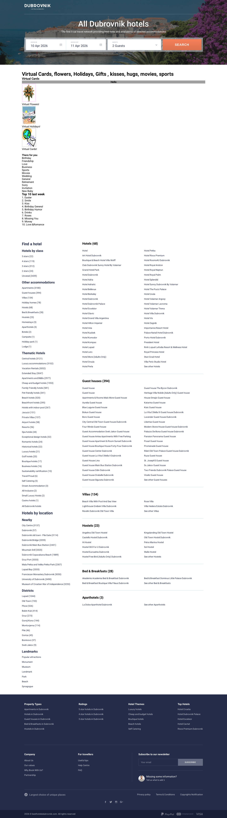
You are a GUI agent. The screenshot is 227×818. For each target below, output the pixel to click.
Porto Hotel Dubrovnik (155, 337)
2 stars (25, 271)
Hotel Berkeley (89, 294)
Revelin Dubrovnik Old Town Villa (98, 511)
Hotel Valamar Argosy (155, 299)
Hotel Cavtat (184, 724)
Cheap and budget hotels (34, 383)
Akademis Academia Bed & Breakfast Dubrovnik (105, 578)
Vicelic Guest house (153, 475)
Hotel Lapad (88, 347)
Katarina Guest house (154, 402)
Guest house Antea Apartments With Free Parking (106, 436)
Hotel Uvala (149, 294)
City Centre (27, 525)
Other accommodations (38, 282)
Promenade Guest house (156, 446)
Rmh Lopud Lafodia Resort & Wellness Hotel (165, 347)
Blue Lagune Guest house (94, 407)
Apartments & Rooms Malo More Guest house (104, 397)
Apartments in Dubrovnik (36, 709)
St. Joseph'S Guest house (156, 460)
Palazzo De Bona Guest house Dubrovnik (164, 431)
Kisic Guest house (152, 407)
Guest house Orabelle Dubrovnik (98, 475)
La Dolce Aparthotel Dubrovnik (97, 604)
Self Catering (134, 729)
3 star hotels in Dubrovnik (91, 719)
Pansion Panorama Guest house (160, 436)
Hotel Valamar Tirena (154, 308)
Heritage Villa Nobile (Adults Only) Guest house (167, 393)
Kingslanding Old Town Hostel (158, 532)
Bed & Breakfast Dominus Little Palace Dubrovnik (168, 578)
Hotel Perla (87, 366)
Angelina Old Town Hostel (94, 532)
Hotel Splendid (151, 279)
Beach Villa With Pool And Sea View (99, 501)
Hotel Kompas (89, 342)
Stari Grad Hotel (152, 357)
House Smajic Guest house (157, 397)
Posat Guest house (153, 441)
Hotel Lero (87, 352)
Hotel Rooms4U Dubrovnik (157, 260)
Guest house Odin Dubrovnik (96, 470)
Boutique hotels (136, 719)
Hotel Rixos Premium (154, 255)
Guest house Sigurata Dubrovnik (98, 480)
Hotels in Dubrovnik (33, 714)
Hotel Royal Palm (152, 275)
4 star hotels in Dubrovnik (91, 714)
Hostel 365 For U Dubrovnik (95, 547)
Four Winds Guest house (94, 426)
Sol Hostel (149, 547)
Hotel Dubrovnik (90, 275)
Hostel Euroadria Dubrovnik (95, 552)
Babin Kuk (27, 611)
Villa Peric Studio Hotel (155, 361)
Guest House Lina (91, 460)
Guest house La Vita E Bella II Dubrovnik (101, 455)
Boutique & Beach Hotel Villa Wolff (99, 260)
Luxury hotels (135, 709)
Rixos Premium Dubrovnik (190, 729)
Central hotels (28, 358)
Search (182, 44)
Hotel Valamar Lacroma (155, 304)
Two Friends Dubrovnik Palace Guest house (165, 470)
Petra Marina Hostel (154, 542)
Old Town (26, 601)
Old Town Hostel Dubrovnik (157, 537)
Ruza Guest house (153, 455)
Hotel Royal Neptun (153, 270)
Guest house (88, 388)
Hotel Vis (148, 318)
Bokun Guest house (91, 412)
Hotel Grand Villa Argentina (95, 318)
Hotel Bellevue (89, 289)
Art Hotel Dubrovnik (91, 255)
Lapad (25, 596)
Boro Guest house (91, 417)
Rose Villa (149, 501)
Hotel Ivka (87, 328)
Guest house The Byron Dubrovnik (160, 388)
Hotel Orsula (88, 361)
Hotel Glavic (88, 313)
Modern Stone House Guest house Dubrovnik (166, 426)
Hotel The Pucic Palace (155, 289)
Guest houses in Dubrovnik (37, 719)
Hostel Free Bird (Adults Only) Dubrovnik (101, 556)
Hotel (84, 250)
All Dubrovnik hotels (31, 506)
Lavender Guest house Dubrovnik (160, 417)
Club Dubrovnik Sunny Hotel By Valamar (101, 265)
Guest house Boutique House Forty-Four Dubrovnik (107, 446)
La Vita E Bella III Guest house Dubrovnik (163, 412)
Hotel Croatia (184, 709)
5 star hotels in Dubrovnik (91, 709)
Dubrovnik (27, 530)
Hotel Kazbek (88, 332)
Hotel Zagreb (150, 323)
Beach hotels (134, 724)
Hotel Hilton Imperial (92, 323)
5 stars (25, 256)
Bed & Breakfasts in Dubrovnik (39, 724)
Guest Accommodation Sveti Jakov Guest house (105, 431)
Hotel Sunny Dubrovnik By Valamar (161, 284)
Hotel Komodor (89, 337)
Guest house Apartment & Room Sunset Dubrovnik (106, 441)
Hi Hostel (86, 542)
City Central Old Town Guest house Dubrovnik (104, 422)
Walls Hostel (150, 552)
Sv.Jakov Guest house (155, 465)
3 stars (25, 266)
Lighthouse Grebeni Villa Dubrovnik (99, 506)
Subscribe (190, 762)
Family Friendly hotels (32, 388)
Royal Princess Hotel (154, 352)
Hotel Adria (87, 279)
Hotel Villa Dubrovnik (154, 313)
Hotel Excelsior (89, 308)
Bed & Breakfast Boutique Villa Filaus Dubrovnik (105, 583)
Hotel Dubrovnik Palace (93, 304)
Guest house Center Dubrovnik (97, 451)
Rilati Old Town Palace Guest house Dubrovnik (166, 451)
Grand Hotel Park (90, 270)
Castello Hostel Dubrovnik (94, 537)
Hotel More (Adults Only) (94, 357)
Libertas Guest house (154, 422)
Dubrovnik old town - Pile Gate (36, 535)
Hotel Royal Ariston (153, 265)
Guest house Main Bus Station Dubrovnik (102, 465)
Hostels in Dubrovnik (34, 729)
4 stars (25, 261)
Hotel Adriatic (89, 284)
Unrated (26, 276)
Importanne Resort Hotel (156, 328)
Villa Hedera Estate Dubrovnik (158, 506)
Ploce (24, 606)
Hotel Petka (149, 250)
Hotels (25, 307)
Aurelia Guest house (92, 402)
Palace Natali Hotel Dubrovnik (158, 332)
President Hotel (151, 342)
